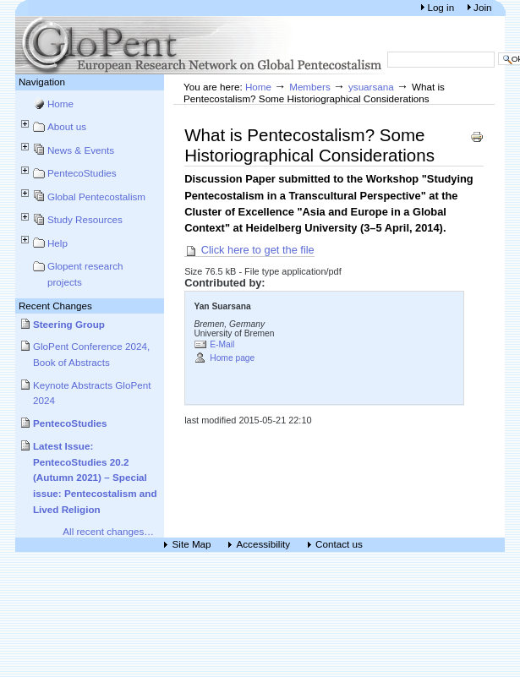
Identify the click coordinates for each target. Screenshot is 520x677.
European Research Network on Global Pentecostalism (201, 45)
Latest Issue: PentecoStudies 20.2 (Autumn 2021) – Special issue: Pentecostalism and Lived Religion (95, 477)
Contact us (339, 544)
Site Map (191, 544)
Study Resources (85, 219)
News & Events (80, 150)
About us (66, 126)
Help (57, 242)
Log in (442, 7)
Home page (232, 358)
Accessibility (264, 544)
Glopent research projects (85, 273)
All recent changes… (108, 531)
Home (60, 103)
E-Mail (222, 344)
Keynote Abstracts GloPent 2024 (92, 393)
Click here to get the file (249, 250)
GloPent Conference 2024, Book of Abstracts (91, 354)
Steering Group (69, 324)
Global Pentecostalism (96, 196)
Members (310, 86)
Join (482, 7)
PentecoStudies (82, 172)
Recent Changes (55, 305)
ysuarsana (371, 86)
